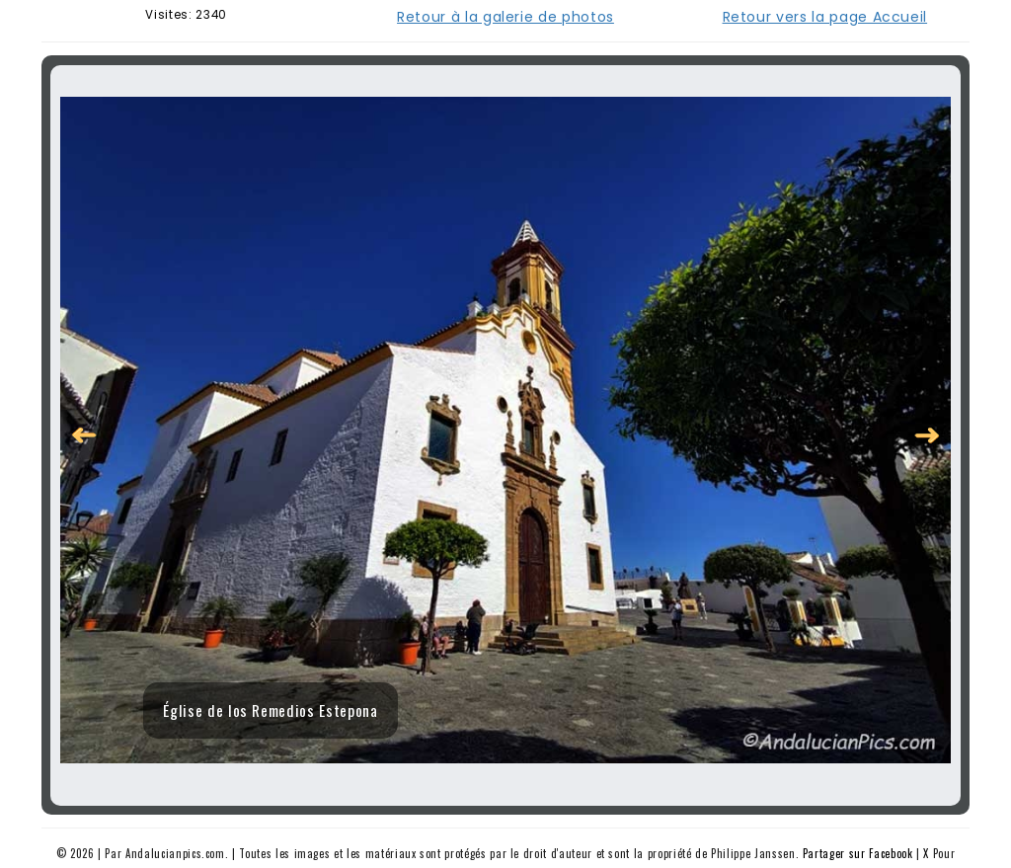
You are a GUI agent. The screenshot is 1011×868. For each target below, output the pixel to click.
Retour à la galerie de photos (505, 17)
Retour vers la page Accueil (825, 17)
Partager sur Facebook (858, 853)
